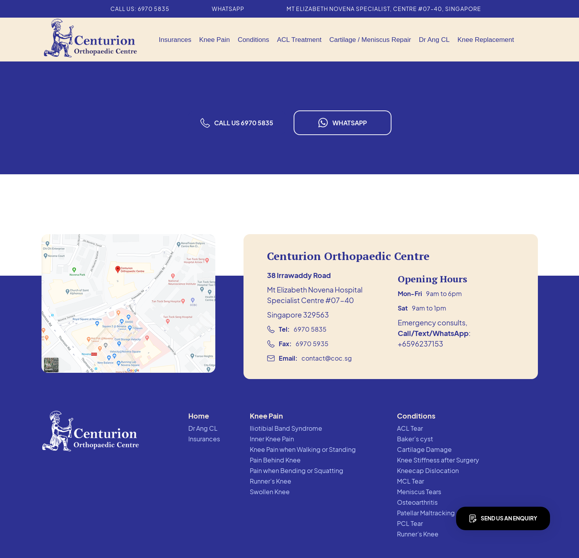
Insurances (175, 39)
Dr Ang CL (434, 39)
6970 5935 (312, 343)
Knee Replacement (485, 39)
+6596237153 (420, 343)
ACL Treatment (299, 39)
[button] (214, 39)
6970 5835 (310, 329)
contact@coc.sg (326, 358)
